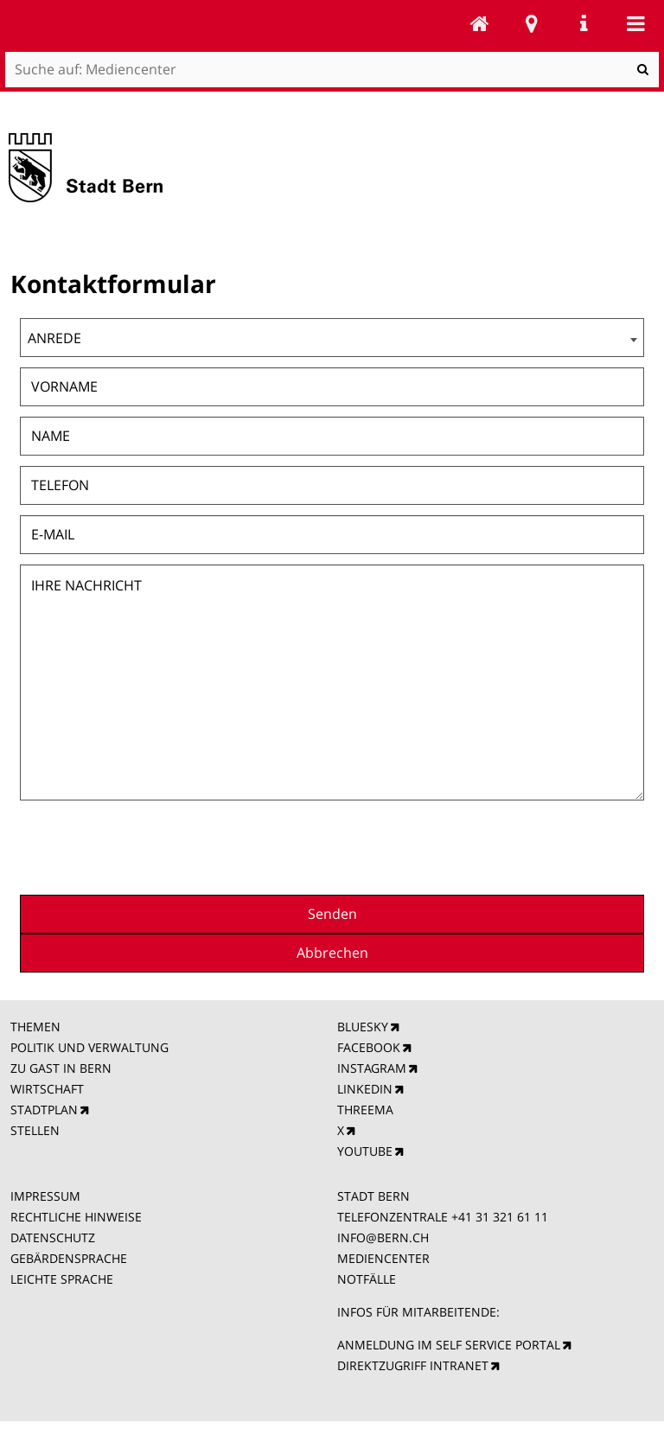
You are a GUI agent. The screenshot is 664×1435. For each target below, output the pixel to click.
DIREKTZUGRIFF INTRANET (412, 1365)
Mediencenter (479, 23)
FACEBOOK (368, 1047)
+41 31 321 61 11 (499, 1217)
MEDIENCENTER (383, 1258)
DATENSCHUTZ (52, 1237)
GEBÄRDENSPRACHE (68, 1258)
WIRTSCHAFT (47, 1089)
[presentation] (512, 845)
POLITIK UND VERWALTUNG (89, 1047)
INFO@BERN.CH (383, 1237)
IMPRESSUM (45, 1196)
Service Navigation (583, 23)
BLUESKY (362, 1026)
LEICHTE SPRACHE (61, 1279)
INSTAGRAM (371, 1068)
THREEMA (365, 1109)
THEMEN (35, 1026)
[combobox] (332, 337)
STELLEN (35, 1130)
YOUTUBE (365, 1151)
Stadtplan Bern (531, 23)
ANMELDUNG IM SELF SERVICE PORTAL (448, 1344)
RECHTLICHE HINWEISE (76, 1217)
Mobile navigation (635, 23)
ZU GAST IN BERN (61, 1068)
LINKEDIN (365, 1089)
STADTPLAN (44, 1109)
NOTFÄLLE (366, 1279)
